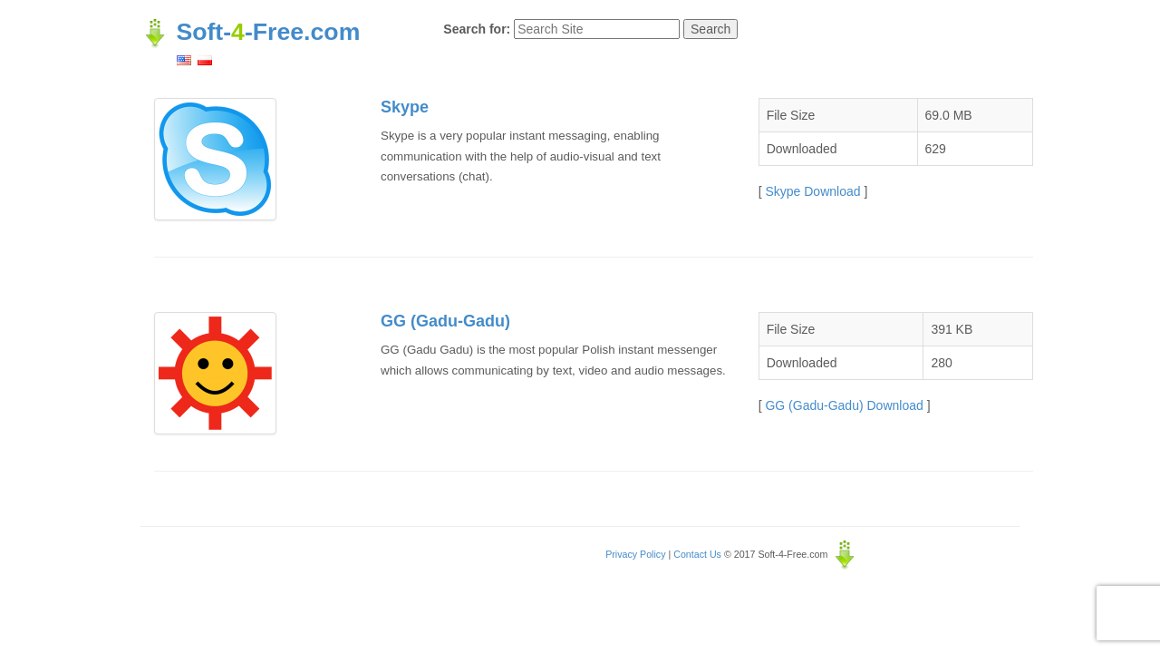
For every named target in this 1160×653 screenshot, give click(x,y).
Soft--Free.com (250, 31)
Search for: (476, 29)
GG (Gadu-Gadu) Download (844, 405)
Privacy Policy (635, 554)
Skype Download (812, 191)
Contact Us (697, 554)
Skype (405, 107)
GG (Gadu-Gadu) (445, 321)
